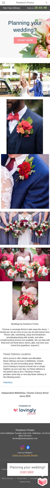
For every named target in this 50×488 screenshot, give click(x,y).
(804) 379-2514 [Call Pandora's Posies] (25, 436)
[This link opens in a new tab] (25, 410)
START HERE (25, 40)
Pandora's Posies (25, 3)
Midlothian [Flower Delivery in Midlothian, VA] (7, 382)
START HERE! (27, 472)
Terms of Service (7, 478)
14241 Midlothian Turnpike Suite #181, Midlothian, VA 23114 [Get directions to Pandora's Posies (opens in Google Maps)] (25, 433)
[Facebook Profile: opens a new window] (28, 447)
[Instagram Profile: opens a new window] (22, 447)
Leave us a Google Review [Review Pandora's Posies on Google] (25, 455)
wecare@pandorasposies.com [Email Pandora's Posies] (25, 438)
